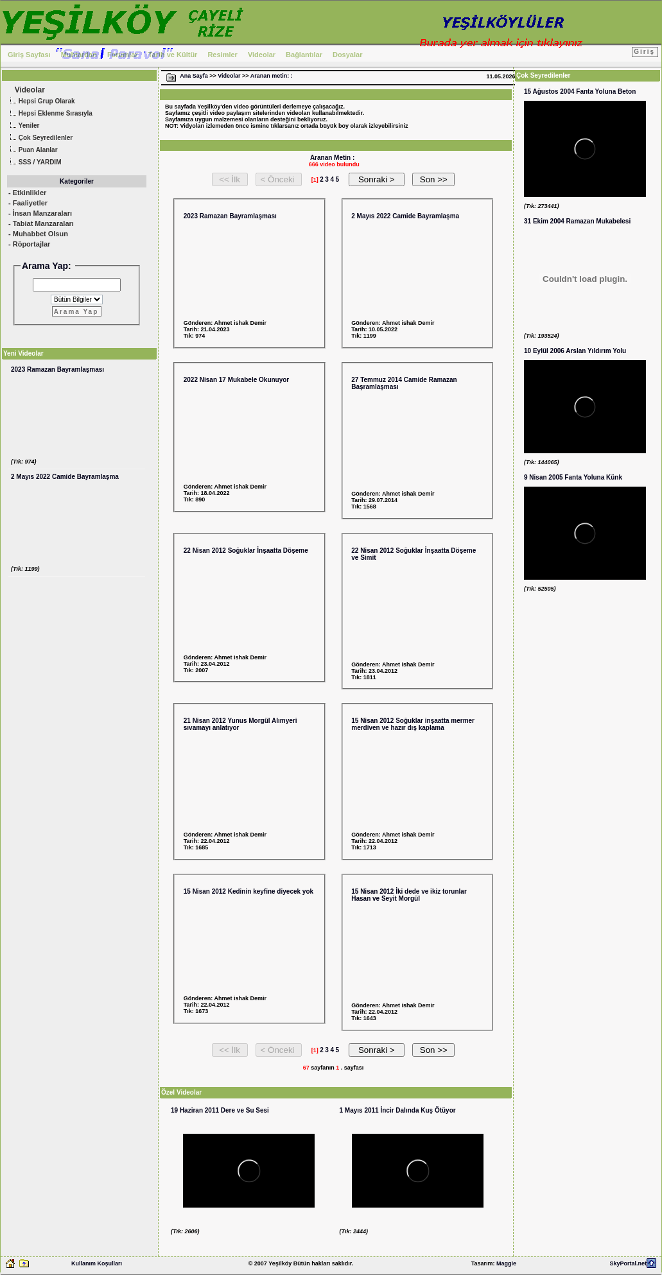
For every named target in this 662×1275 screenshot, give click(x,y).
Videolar (261, 54)
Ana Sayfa (194, 76)
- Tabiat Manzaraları (41, 223)
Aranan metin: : (271, 76)
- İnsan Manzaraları (40, 213)
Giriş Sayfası (29, 54)
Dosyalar (347, 54)
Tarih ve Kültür (173, 54)
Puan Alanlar (32, 150)
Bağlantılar (304, 54)
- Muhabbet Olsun (38, 234)
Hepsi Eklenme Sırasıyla (49, 114)
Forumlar (122, 54)
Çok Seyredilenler (40, 138)
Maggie (506, 1263)
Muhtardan (79, 54)
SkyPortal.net (628, 1263)
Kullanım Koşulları (96, 1263)
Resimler (222, 54)
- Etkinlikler (27, 192)
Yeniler (23, 126)
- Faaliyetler (28, 203)
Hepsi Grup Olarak (41, 102)
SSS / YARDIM (34, 163)
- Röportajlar (29, 244)
